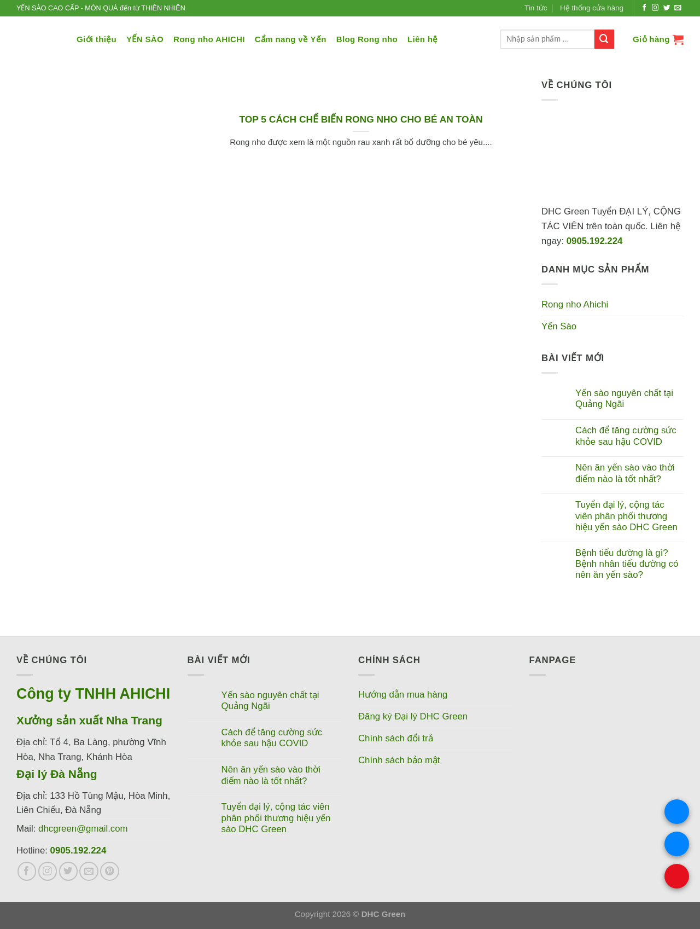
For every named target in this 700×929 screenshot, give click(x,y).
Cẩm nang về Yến (290, 39)
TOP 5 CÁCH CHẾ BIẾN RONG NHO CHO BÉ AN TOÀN (360, 119)
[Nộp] (604, 39)
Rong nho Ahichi (574, 304)
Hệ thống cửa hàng (591, 8)
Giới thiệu (96, 39)
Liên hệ (422, 39)
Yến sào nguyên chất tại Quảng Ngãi (624, 398)
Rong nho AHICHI (209, 39)
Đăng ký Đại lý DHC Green (413, 716)
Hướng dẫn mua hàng (402, 694)
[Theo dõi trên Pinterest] (109, 871)
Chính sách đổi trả (395, 738)
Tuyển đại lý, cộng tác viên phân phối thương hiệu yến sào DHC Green (626, 516)
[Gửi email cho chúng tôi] (677, 8)
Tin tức (535, 8)
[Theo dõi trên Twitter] (666, 8)
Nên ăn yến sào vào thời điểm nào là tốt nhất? (624, 473)
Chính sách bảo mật (399, 760)
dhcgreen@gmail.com (82, 828)
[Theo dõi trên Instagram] (655, 8)
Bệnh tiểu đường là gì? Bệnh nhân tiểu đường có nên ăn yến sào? (626, 564)
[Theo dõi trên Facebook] (644, 8)
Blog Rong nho (367, 39)
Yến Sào (558, 326)
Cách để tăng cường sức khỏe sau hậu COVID (625, 435)
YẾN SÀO (145, 39)
